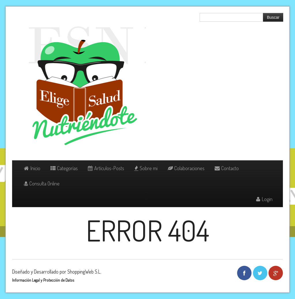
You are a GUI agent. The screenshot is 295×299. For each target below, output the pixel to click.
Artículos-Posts (106, 168)
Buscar (273, 17)
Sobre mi (146, 168)
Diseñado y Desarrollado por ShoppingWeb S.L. (56, 271)
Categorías (64, 168)
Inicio (32, 168)
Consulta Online (42, 183)
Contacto (227, 168)
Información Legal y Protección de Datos (43, 280)
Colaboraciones (186, 168)
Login (264, 199)
